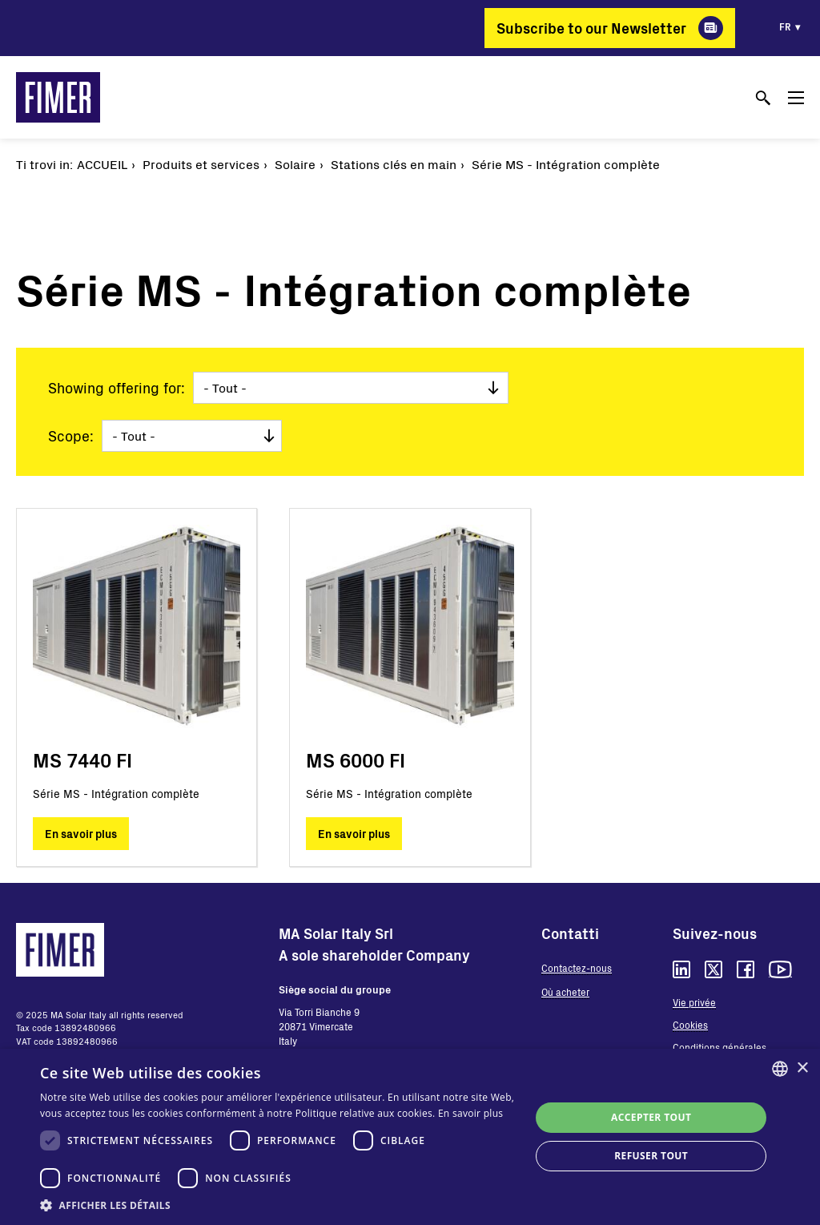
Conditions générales (719, 1047)
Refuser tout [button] (651, 1156)
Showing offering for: (116, 387)
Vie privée (694, 1002)
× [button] (802, 1068)
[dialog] (410, 1137)
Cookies (690, 1024)
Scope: (71, 435)
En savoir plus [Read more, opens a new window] (470, 1113)
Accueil (102, 163)
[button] (278, 1205)
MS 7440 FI (82, 760)
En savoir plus (81, 833)
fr (785, 26)
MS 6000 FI (355, 760)
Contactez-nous (576, 967)
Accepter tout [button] (651, 1117)
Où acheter (565, 991)
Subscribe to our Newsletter (591, 28)
